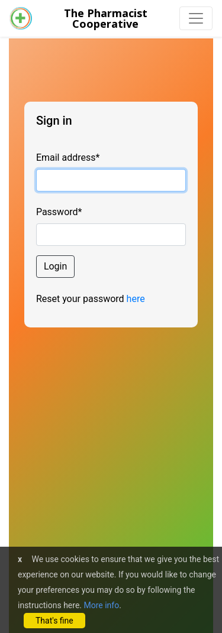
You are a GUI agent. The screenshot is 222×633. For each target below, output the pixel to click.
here (136, 298)
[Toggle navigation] (196, 18)
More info (101, 605)
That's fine (54, 620)
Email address (68, 157)
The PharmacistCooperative (105, 18)
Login (55, 266)
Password (59, 212)
